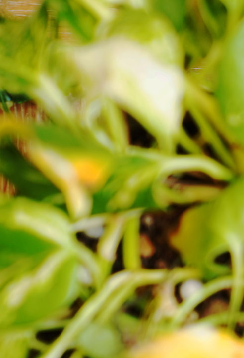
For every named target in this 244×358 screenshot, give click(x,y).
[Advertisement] (122, 69)
